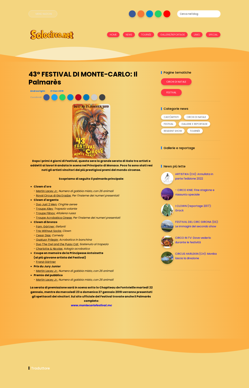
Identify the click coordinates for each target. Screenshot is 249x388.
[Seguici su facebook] (132, 13)
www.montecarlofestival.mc (91, 305)
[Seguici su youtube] (166, 13)
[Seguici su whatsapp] (158, 13)
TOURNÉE (146, 34)
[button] (46, 97)
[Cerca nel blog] (198, 13)
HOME (113, 34)
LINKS (197, 34)
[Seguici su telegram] (149, 13)
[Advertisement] (187, 297)
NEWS (129, 34)
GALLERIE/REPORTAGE (172, 34)
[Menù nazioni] (43, 13)
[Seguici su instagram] (140, 13)
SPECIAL (213, 34)
